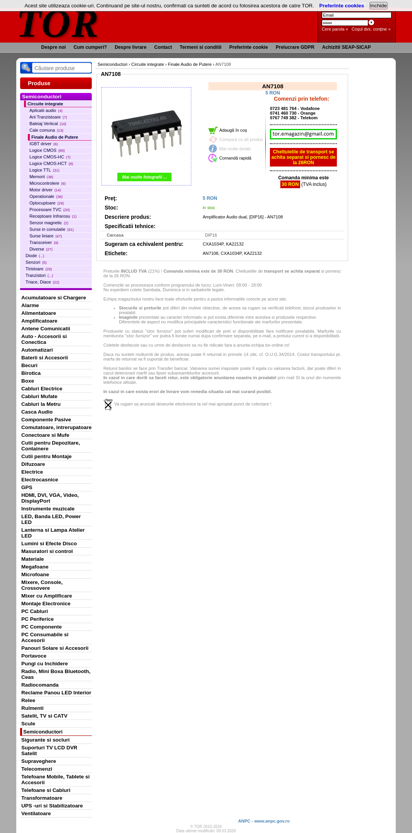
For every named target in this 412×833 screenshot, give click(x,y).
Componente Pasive (46, 420)
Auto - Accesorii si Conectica (44, 339)
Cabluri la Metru (41, 404)
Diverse (41, 249)
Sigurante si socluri (45, 740)
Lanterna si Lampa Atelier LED (53, 533)
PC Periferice (37, 619)
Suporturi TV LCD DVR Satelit (49, 750)
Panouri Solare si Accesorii (55, 648)
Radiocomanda (39, 685)
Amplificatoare (39, 321)
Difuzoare (33, 464)
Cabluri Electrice (41, 389)
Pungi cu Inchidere (44, 663)
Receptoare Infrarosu (53, 216)
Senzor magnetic (48, 222)
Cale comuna (46, 130)
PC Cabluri (34, 611)
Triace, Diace (42, 282)
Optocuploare (46, 203)
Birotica (31, 373)
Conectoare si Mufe (45, 435)
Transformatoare (41, 798)
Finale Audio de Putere (54, 137)
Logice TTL (44, 170)
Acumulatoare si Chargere (53, 298)
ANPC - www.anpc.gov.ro (264, 821)
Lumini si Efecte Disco (49, 543)
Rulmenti (32, 708)
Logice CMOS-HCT (51, 163)
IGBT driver (43, 143)
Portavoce (33, 656)
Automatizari (37, 350)
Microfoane (35, 574)
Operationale (46, 196)
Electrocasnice (39, 480)
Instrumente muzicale (47, 509)
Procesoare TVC (49, 209)
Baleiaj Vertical (47, 123)
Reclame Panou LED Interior (56, 693)
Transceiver (43, 242)
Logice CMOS (47, 150)
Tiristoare (39, 268)
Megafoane (34, 567)
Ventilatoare (36, 813)
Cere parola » (335, 29)
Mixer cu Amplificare (46, 596)
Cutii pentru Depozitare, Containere (50, 446)
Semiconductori (43, 732)
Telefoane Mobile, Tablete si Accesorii (55, 779)
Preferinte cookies (341, 6)
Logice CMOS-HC (49, 157)
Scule (28, 724)
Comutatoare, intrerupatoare (56, 427)
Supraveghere (38, 761)
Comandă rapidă (235, 158)
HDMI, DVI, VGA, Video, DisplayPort (50, 498)
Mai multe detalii (235, 148)
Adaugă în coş (233, 130)
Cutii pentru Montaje (46, 456)
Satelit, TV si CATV (44, 716)
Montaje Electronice (45, 603)
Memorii (41, 176)
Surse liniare (45, 236)
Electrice (32, 472)
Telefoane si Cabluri (45, 790)
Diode (35, 255)
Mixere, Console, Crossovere (42, 585)
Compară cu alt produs (241, 139)
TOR (58, 23)
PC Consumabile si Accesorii (45, 637)
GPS (26, 487)
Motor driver (45, 189)
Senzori (36, 262)
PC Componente (41, 627)
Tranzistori (39, 275)
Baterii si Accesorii (44, 358)
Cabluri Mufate (39, 396)
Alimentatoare (38, 313)
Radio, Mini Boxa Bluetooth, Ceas (55, 674)
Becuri (29, 365)
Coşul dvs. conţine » (371, 29)
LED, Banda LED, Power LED (51, 519)
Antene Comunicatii (45, 328)
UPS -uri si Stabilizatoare (52, 806)
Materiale (32, 559)
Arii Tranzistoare (48, 117)
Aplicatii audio (45, 110)
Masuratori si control (47, 551)
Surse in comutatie (51, 229)
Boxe (27, 381)
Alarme (30, 305)
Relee (28, 700)
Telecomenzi (36, 769)
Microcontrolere (47, 183)
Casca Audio (37, 412)
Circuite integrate (45, 103)
